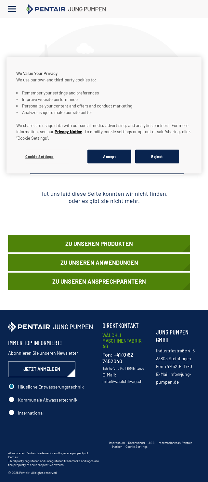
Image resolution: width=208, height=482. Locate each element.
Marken (117, 446)
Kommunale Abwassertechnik (47, 400)
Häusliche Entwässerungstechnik (51, 387)
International (31, 413)
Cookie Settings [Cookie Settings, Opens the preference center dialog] (39, 156)
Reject (156, 156)
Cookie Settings (136, 446)
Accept (109, 156)
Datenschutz (136, 443)
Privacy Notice (68, 131)
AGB (151, 443)
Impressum (117, 443)
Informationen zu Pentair (175, 443)
